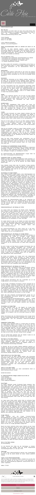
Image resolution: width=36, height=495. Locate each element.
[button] (34, 476)
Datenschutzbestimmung (16, 493)
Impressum (22, 493)
